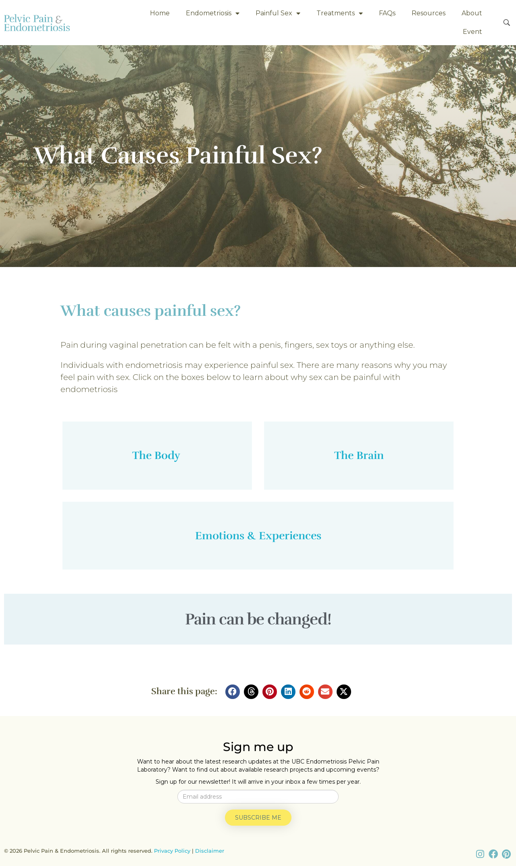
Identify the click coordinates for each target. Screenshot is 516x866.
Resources (428, 13)
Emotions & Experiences (258, 536)
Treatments (339, 13)
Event (472, 31)
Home (160, 13)
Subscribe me (258, 817)
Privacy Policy (172, 850)
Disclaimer (209, 850)
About (472, 13)
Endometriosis (212, 13)
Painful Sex (278, 13)
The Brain (359, 455)
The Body (157, 455)
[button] (232, 691)
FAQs (387, 13)
